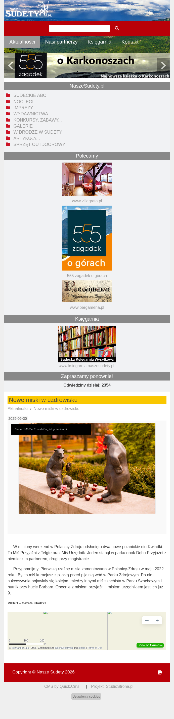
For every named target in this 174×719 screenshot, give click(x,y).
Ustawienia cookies (86, 696)
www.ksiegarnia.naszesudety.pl (86, 366)
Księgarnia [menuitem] (100, 42)
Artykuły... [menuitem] (27, 138)
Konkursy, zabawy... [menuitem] (38, 120)
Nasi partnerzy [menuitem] (61, 42)
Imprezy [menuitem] (23, 107)
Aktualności (18, 408)
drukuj (157, 672)
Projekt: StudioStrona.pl (112, 686)
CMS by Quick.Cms (61, 686)
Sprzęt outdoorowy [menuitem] (39, 144)
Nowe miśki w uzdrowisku (56, 408)
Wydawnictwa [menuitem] (31, 113)
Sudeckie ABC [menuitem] (30, 95)
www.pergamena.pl (87, 307)
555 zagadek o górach (87, 276)
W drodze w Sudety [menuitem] (38, 132)
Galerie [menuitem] (23, 126)
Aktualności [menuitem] (22, 42)
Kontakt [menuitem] (130, 42)
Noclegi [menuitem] (23, 101)
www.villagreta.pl (87, 201)
